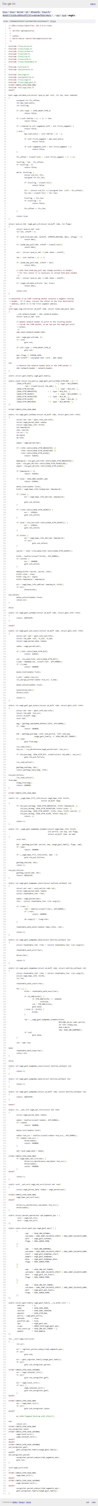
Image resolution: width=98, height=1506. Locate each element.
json (94, 1502)
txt (87, 1502)
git (26, 11)
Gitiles (14, 1502)
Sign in (93, 4)
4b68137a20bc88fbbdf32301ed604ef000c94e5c (26, 15)
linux (5, 11)
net (58, 15)
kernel (20, 11)
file (53, 21)
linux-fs (46, 11)
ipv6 (64, 15)
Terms (28, 1502)
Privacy (21, 1502)
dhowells (35, 11)
